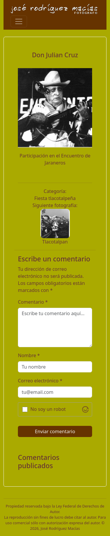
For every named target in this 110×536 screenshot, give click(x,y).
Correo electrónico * (40, 380)
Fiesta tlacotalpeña (55, 198)
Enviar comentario (55, 431)
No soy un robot (48, 409)
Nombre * (29, 355)
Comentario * (33, 302)
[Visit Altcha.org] (85, 409)
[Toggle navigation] (19, 21)
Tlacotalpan (55, 241)
